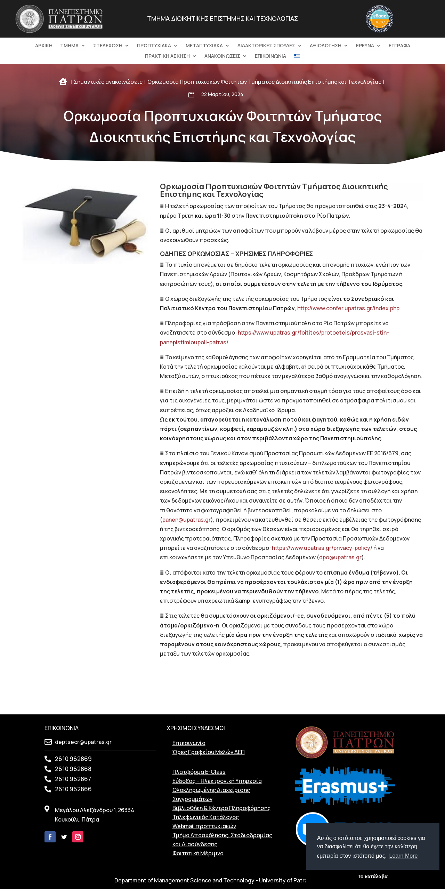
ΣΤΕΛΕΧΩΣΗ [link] (107, 46)
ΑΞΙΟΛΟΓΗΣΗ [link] (325, 46)
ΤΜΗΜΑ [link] (69, 46)
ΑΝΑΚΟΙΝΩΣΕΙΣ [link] (222, 56)
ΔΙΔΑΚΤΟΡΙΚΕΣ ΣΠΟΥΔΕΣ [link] (266, 46)
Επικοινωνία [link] (188, 743)
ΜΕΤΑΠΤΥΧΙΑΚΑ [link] (204, 46)
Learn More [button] (403, 856)
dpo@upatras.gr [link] (340, 557)
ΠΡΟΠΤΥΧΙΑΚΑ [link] (154, 46)
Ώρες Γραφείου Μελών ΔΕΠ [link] (208, 752)
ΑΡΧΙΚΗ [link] (43, 46)
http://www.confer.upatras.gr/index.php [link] (348, 308)
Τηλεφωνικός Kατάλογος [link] (205, 817)
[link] (59, 33)
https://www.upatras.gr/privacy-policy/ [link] (322, 548)
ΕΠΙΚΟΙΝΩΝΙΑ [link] (270, 56)
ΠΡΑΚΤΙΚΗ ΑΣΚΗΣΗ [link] (167, 56)
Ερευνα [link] (365, 46)
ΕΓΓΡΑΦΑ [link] (399, 46)
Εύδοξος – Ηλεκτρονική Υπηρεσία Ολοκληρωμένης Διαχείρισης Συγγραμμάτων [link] (217, 790)
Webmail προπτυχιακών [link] (204, 826)
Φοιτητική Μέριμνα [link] (198, 853)
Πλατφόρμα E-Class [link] (199, 772)
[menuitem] (297, 57)
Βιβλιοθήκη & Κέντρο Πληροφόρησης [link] (221, 808)
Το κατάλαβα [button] (373, 876)
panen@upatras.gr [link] (186, 519)
